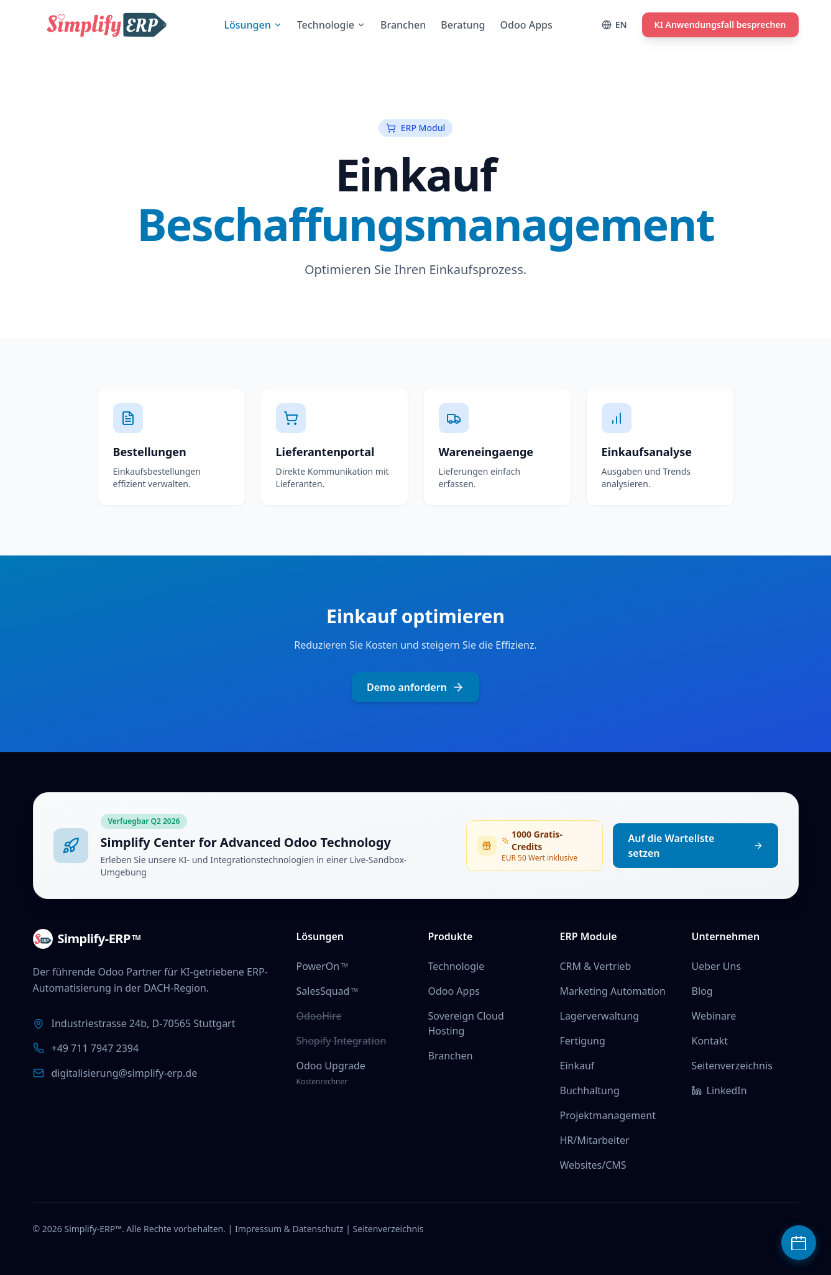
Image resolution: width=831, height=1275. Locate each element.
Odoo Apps (454, 991)
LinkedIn (719, 1090)
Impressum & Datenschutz (289, 1229)
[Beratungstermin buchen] (798, 1242)
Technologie (456, 966)
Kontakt (710, 1041)
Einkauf (577, 1065)
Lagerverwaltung (600, 1016)
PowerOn (322, 966)
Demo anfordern (415, 687)
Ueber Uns (716, 966)
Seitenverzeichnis (732, 1065)
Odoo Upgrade (330, 1065)
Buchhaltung (590, 1090)
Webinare (714, 1016)
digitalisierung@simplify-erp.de (125, 1073)
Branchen (450, 1055)
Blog (702, 991)
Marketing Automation (613, 991)
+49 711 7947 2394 (95, 1048)
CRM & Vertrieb (595, 966)
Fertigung (582, 1041)
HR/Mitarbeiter (595, 1140)
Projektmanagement (608, 1115)
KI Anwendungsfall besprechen (720, 24)
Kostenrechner (322, 1081)
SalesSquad (327, 991)
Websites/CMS (593, 1165)
